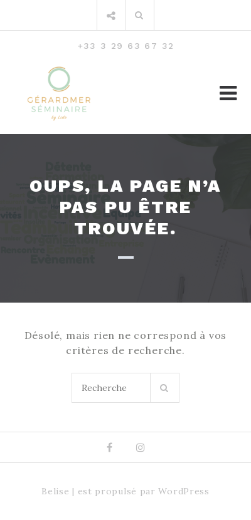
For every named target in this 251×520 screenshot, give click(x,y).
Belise (55, 491)
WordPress (183, 491)
